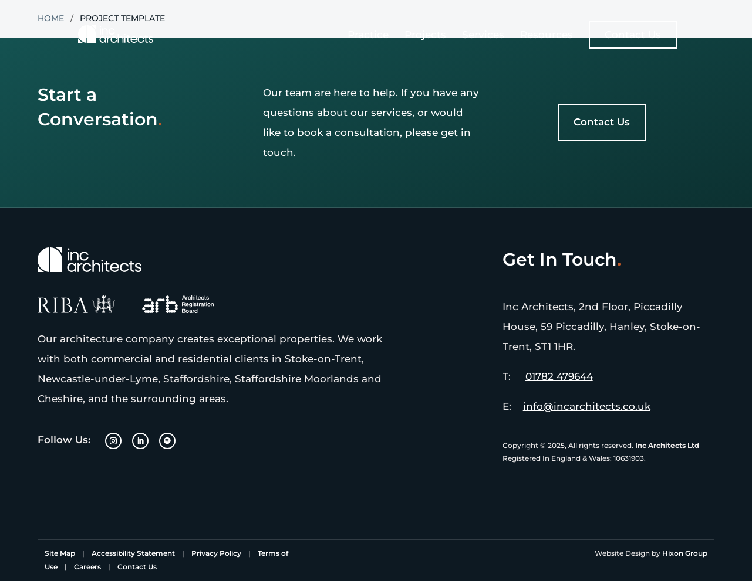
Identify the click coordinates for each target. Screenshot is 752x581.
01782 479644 (559, 376)
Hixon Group (684, 553)
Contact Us (633, 34)
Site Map (60, 553)
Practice (368, 35)
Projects (425, 35)
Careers (87, 566)
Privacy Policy (216, 553)
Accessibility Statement (133, 553)
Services (483, 35)
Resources (546, 35)
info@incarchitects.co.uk (586, 406)
